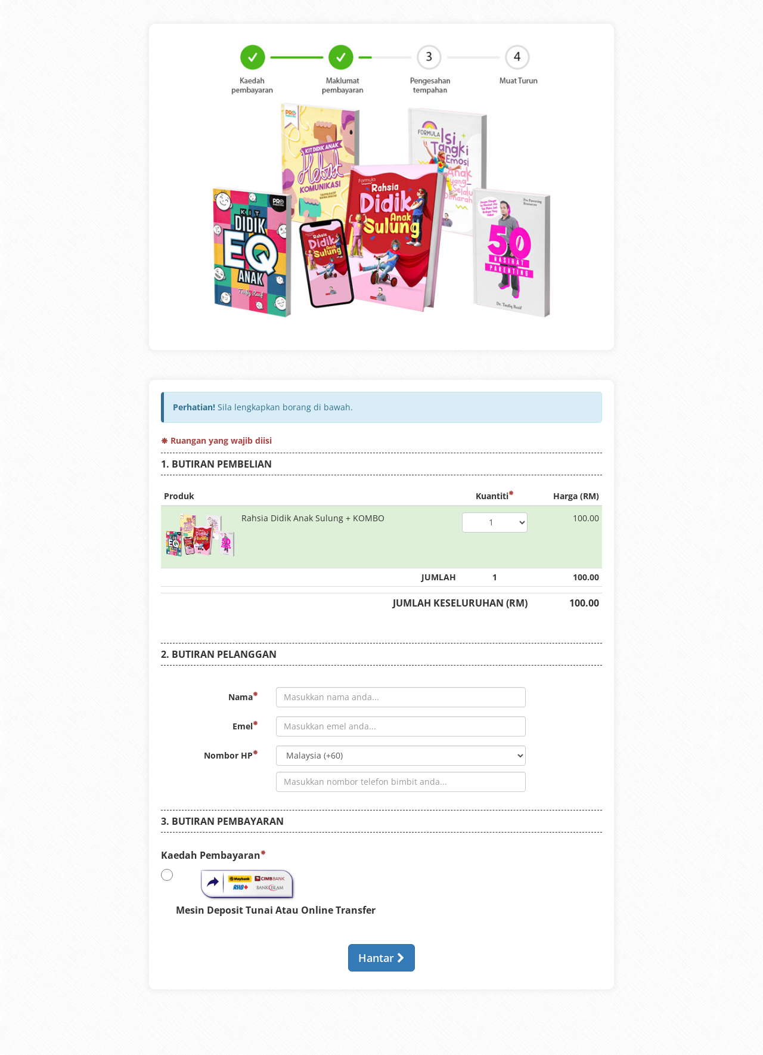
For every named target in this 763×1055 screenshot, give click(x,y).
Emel (245, 726)
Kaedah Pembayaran (213, 855)
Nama (243, 697)
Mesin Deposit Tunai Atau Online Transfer (268, 892)
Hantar (381, 958)
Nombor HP (231, 755)
